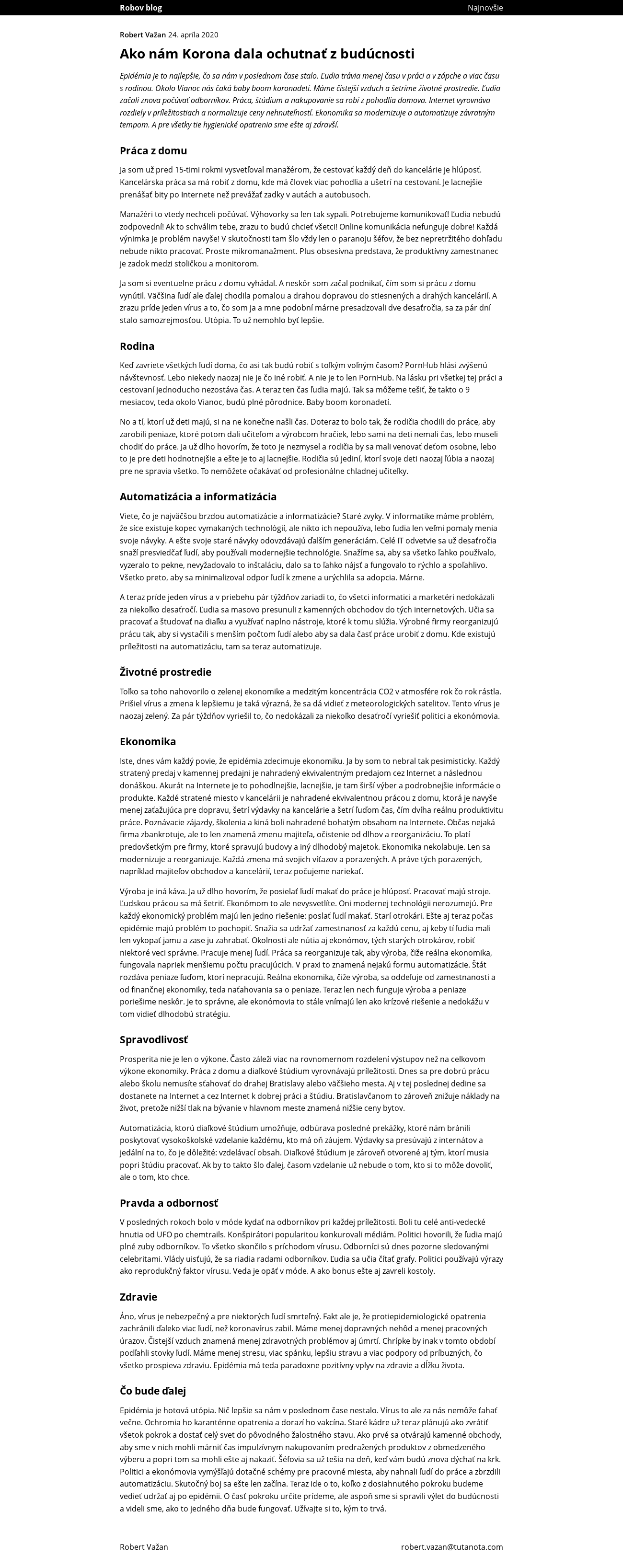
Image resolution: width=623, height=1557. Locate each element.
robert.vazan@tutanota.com (452, 1547)
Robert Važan (144, 1547)
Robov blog (141, 7)
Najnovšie (485, 7)
